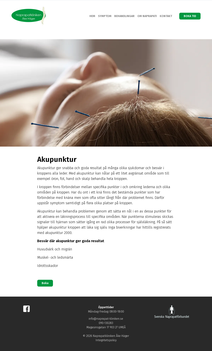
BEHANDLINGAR (124, 16)
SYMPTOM (104, 16)
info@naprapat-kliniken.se (106, 318)
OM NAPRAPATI (147, 16)
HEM (92, 16)
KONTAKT (166, 16)
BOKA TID (190, 16)
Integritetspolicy (106, 340)
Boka (45, 283)
